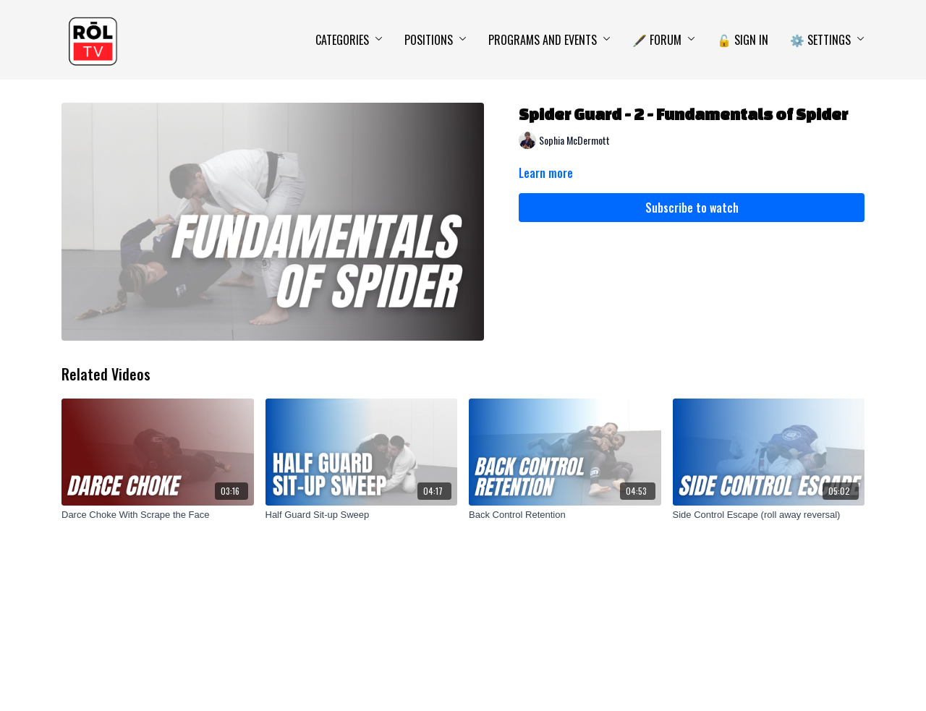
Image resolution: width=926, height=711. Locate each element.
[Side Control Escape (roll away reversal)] (769, 515)
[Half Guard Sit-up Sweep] (362, 515)
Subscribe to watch (692, 207)
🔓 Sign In (742, 39)
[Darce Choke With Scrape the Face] (157, 515)
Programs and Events (549, 39)
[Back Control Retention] (565, 515)
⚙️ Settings (827, 39)
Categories (349, 39)
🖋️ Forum (663, 39)
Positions (435, 39)
